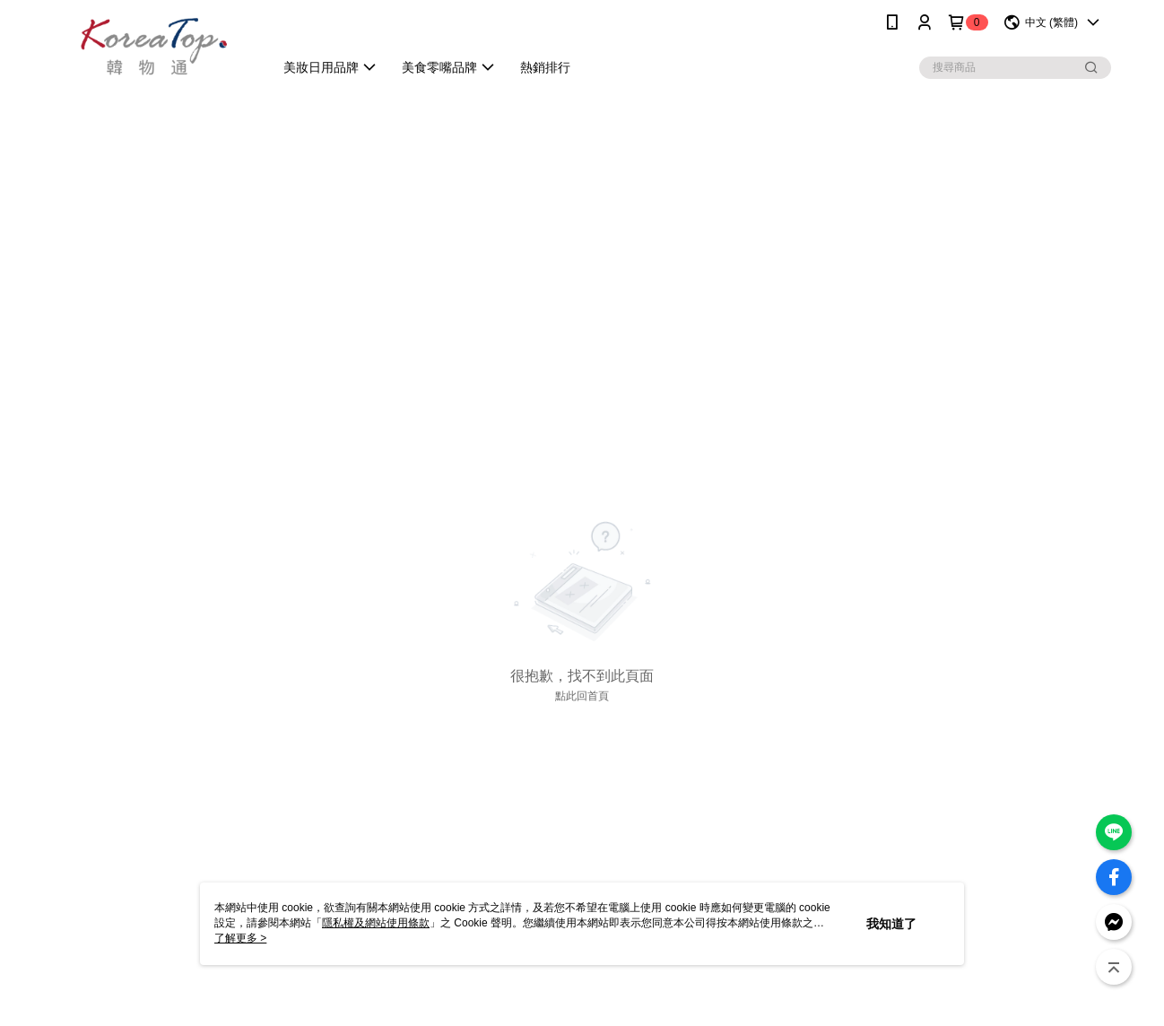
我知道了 (891, 924)
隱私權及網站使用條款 (376, 923)
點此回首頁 (582, 696)
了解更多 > (240, 938)
